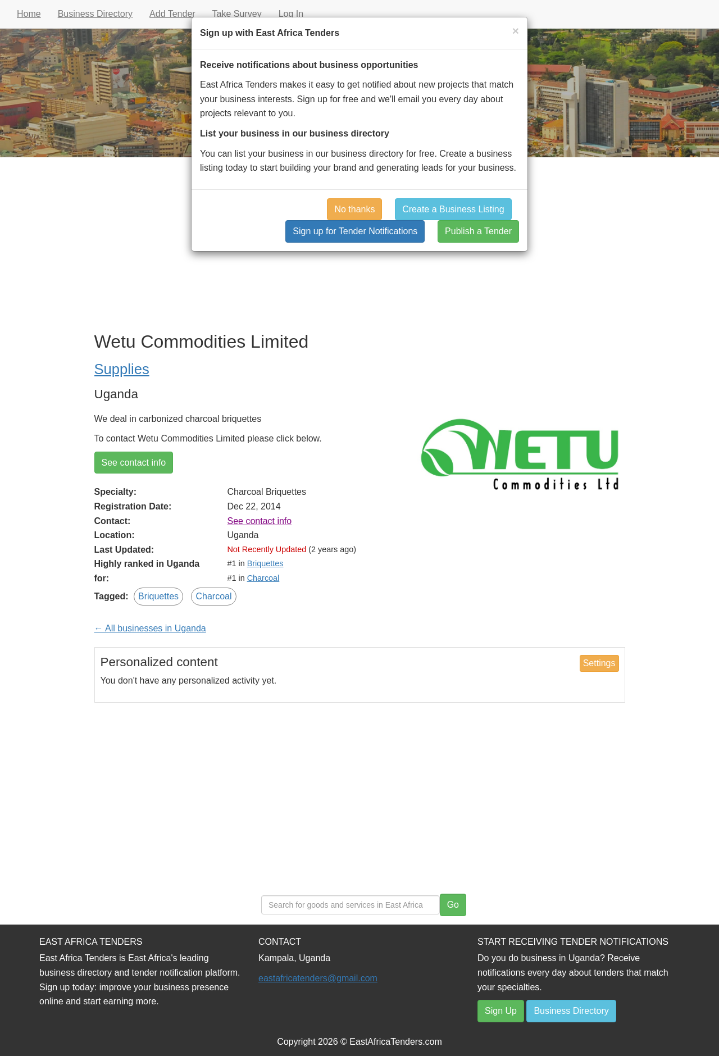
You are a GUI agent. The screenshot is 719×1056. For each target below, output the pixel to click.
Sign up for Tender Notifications (355, 231)
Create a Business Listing (453, 209)
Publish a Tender (478, 231)
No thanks (354, 209)
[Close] (515, 31)
